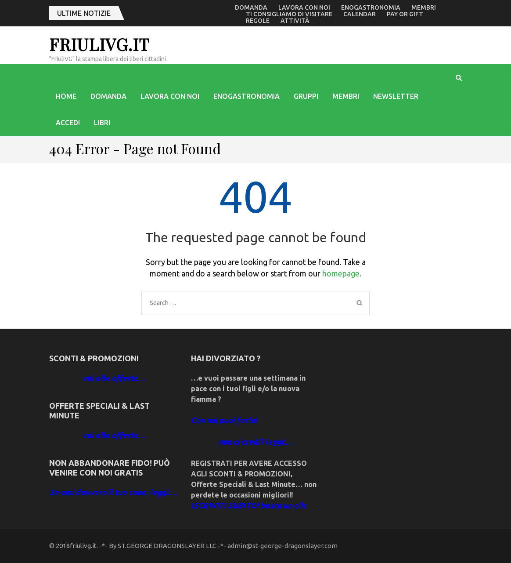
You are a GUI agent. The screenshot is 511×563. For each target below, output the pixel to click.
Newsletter (395, 96)
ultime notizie (84, 13)
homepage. (341, 273)
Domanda (251, 7)
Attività (295, 20)
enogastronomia (370, 7)
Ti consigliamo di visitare (289, 14)
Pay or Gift (405, 14)
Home (66, 96)
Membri (423, 7)
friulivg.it (99, 44)
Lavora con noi (304, 7)
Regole (258, 20)
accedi (68, 123)
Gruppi (306, 96)
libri (102, 123)
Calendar (359, 14)
